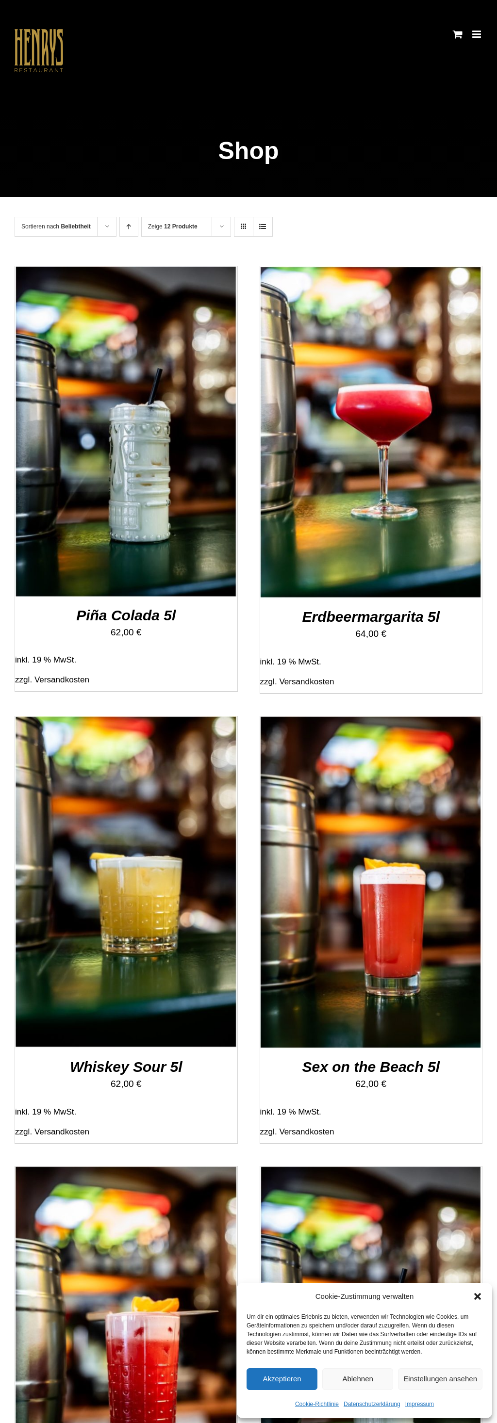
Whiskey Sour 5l (126, 1067)
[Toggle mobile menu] (477, 34)
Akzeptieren (282, 1378)
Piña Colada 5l (126, 615)
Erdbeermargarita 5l (371, 617)
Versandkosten (61, 679)
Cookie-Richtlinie (317, 1404)
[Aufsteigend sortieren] (128, 227)
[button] (477, 1296)
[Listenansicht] (262, 226)
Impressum (419, 1404)
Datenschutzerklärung (372, 1404)
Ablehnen (357, 1378)
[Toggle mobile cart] (458, 34)
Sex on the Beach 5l (371, 1067)
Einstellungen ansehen (440, 1378)
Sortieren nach (56, 226)
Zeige (173, 226)
